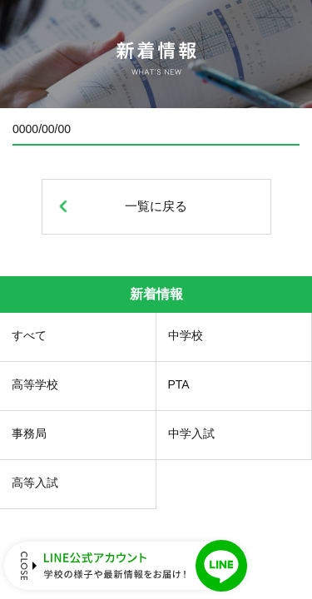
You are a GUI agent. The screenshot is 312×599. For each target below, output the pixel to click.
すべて (29, 335)
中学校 (185, 335)
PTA (179, 384)
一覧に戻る (156, 206)
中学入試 (191, 433)
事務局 (29, 433)
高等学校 (35, 384)
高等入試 (35, 482)
